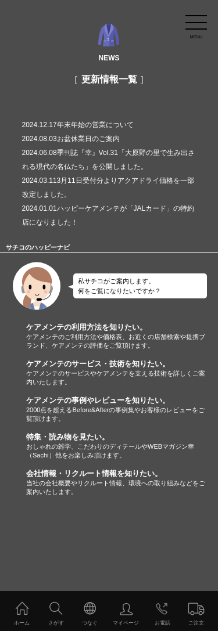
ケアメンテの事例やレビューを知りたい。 (122, 409)
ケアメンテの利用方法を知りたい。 (122, 336)
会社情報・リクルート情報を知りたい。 (122, 482)
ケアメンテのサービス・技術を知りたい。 (122, 373)
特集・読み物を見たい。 (122, 446)
